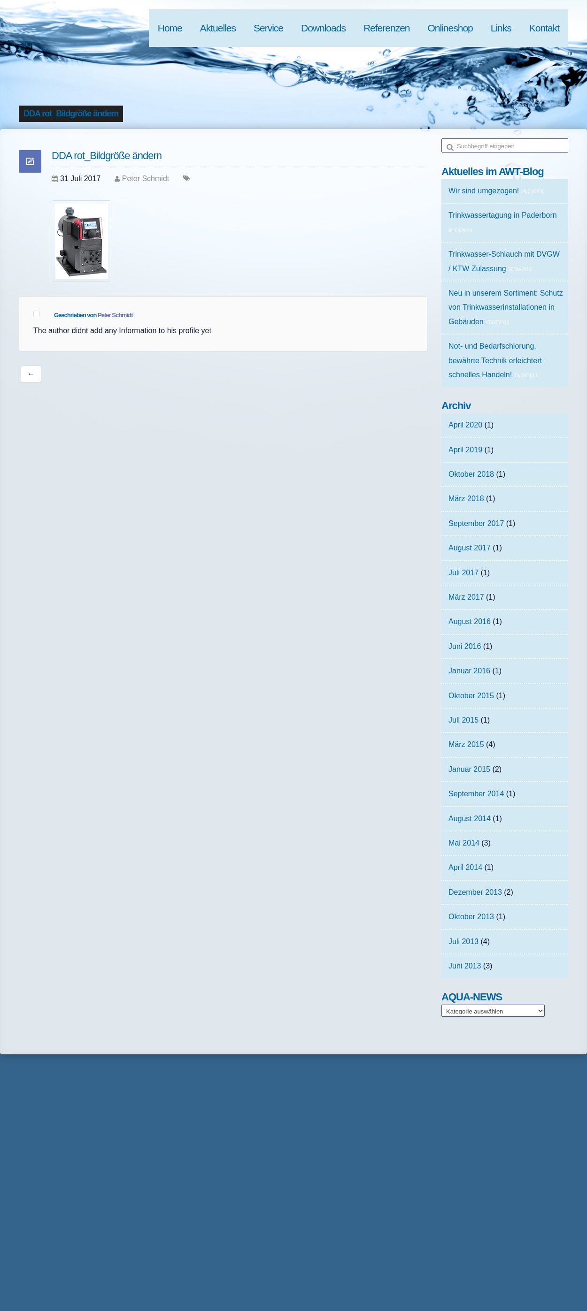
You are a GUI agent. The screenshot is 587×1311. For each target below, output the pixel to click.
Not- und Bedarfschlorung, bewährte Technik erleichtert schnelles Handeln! (495, 360)
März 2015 (466, 744)
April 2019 (465, 450)
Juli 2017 (463, 573)
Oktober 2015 (471, 696)
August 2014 (469, 819)
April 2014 (465, 867)
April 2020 (465, 425)
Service (268, 28)
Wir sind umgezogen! (483, 191)
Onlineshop (450, 28)
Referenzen (386, 28)
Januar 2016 (469, 671)
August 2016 (469, 621)
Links (501, 28)
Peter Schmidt (145, 179)
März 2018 (466, 499)
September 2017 (476, 523)
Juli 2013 (463, 941)
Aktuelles (218, 28)
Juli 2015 (463, 720)
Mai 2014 (463, 843)
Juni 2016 (464, 646)
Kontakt (544, 28)
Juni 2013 (464, 966)
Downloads (323, 28)
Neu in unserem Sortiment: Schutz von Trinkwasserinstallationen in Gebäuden (505, 307)
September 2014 (476, 794)
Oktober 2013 (471, 917)
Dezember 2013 (475, 892)
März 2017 (466, 597)
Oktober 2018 (471, 474)
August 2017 (469, 548)
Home (170, 28)
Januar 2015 (469, 769)
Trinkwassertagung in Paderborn (502, 215)
